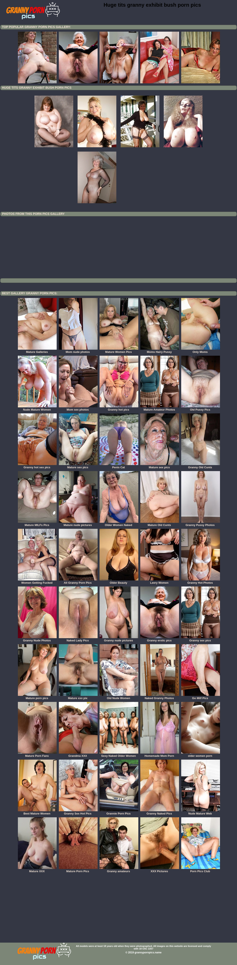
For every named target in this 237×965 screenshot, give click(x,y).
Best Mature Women (37, 812)
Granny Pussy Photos (200, 524)
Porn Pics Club (200, 870)
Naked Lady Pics (78, 639)
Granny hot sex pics (37, 466)
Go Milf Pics (200, 697)
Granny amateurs (119, 870)
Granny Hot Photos (200, 581)
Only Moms (200, 351)
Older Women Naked (119, 524)
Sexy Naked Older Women (119, 754)
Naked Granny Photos (159, 697)
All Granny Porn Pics (78, 581)
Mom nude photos (78, 351)
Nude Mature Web (200, 812)
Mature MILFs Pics (37, 524)
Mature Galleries (37, 351)
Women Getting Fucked (37, 581)
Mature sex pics (78, 466)
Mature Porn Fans (37, 754)
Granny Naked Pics (159, 812)
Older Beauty (119, 581)
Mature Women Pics (119, 351)
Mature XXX (37, 870)
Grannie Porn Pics (119, 812)
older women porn (200, 754)
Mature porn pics (37, 697)
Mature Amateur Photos (159, 408)
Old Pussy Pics (200, 408)
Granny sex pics (200, 639)
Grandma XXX (78, 754)
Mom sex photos (78, 408)
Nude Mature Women (37, 408)
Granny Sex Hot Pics (78, 812)
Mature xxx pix (78, 697)
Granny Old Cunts (200, 466)
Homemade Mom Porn (159, 754)
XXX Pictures (159, 870)
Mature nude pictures (78, 524)
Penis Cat (119, 466)
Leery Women (159, 581)
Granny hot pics (119, 408)
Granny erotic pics (159, 639)
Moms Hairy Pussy (159, 351)
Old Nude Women (119, 697)
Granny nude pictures (119, 639)
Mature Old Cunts (159, 524)
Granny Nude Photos (37, 639)
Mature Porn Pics (78, 870)
